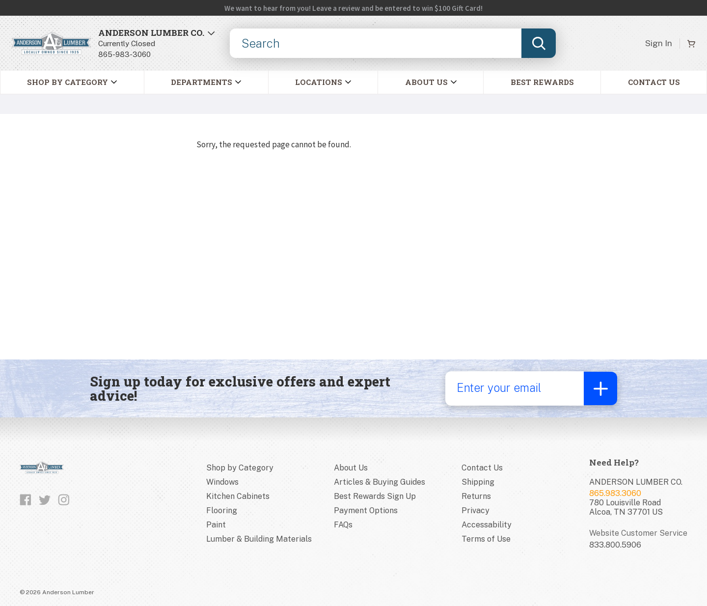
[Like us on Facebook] (25, 500)
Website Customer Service (638, 533)
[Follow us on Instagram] (64, 500)
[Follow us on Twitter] (45, 500)
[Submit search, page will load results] (538, 43)
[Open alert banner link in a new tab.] (353, 8)
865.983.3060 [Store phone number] (615, 493)
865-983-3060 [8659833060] (124, 54)
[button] (206, 82)
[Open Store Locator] (156, 43)
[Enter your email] (514, 388)
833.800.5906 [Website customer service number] (615, 545)
